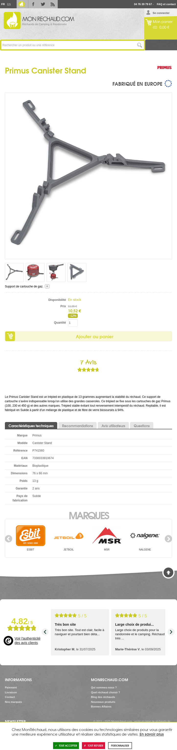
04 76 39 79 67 (143, 4)
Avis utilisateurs (113, 425)
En (9, 4)
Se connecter (161, 12)
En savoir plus (152, 734)
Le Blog (21, 4)
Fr (3, 4)
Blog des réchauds (103, 697)
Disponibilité (57, 300)
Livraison (11, 692)
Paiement (11, 687)
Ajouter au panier (94, 336)
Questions (142, 425)
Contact (10, 697)
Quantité (60, 322)
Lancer (140, 45)
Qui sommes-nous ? (104, 687)
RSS (53, 4)
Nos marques (13, 701)
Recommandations (77, 425)
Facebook (33, 4)
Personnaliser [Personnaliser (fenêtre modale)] (120, 745)
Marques (89, 514)
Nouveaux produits (103, 701)
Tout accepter (66, 745)
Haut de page (168, 572)
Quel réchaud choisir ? (105, 692)
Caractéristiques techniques (31, 425)
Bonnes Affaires (101, 706)
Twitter (43, 4)
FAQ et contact (166, 4)
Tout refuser (93, 745)
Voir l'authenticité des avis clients (27, 640)
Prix (63, 306)
